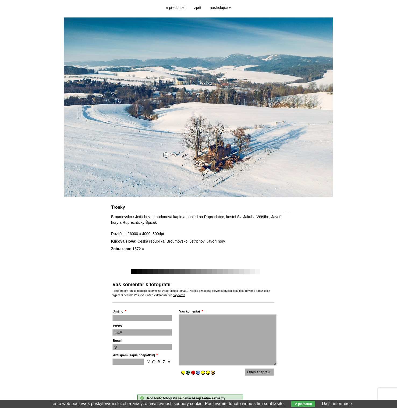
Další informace (337, 403)
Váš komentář (189, 311)
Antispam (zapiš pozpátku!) (134, 355)
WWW (117, 326)
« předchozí (176, 7)
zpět (197, 7)
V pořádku (303, 404)
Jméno (118, 311)
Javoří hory (216, 241)
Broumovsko (176, 241)
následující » (220, 7)
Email (117, 340)
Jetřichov (197, 241)
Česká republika (150, 241)
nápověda (179, 295)
